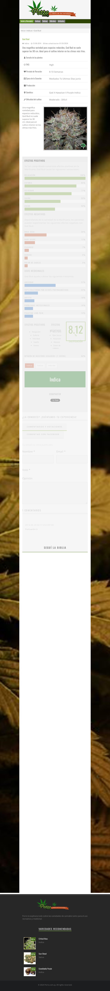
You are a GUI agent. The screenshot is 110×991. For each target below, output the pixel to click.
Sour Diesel (43, 953)
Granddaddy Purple (45, 968)
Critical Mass (43, 938)
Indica (27, 43)
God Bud (25, 39)
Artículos (61, 21)
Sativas (45, 21)
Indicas (37, 21)
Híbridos (53, 21)
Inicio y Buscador (27, 21)
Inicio (23, 30)
